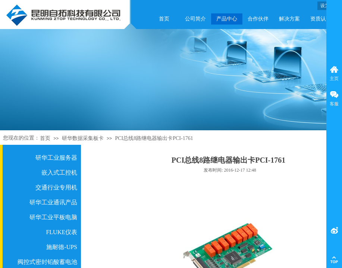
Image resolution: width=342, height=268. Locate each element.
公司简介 (195, 19)
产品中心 (226, 19)
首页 (164, 19)
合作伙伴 (258, 19)
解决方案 (289, 19)
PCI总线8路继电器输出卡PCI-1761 (154, 138)
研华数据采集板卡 (83, 138)
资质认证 (320, 19)
